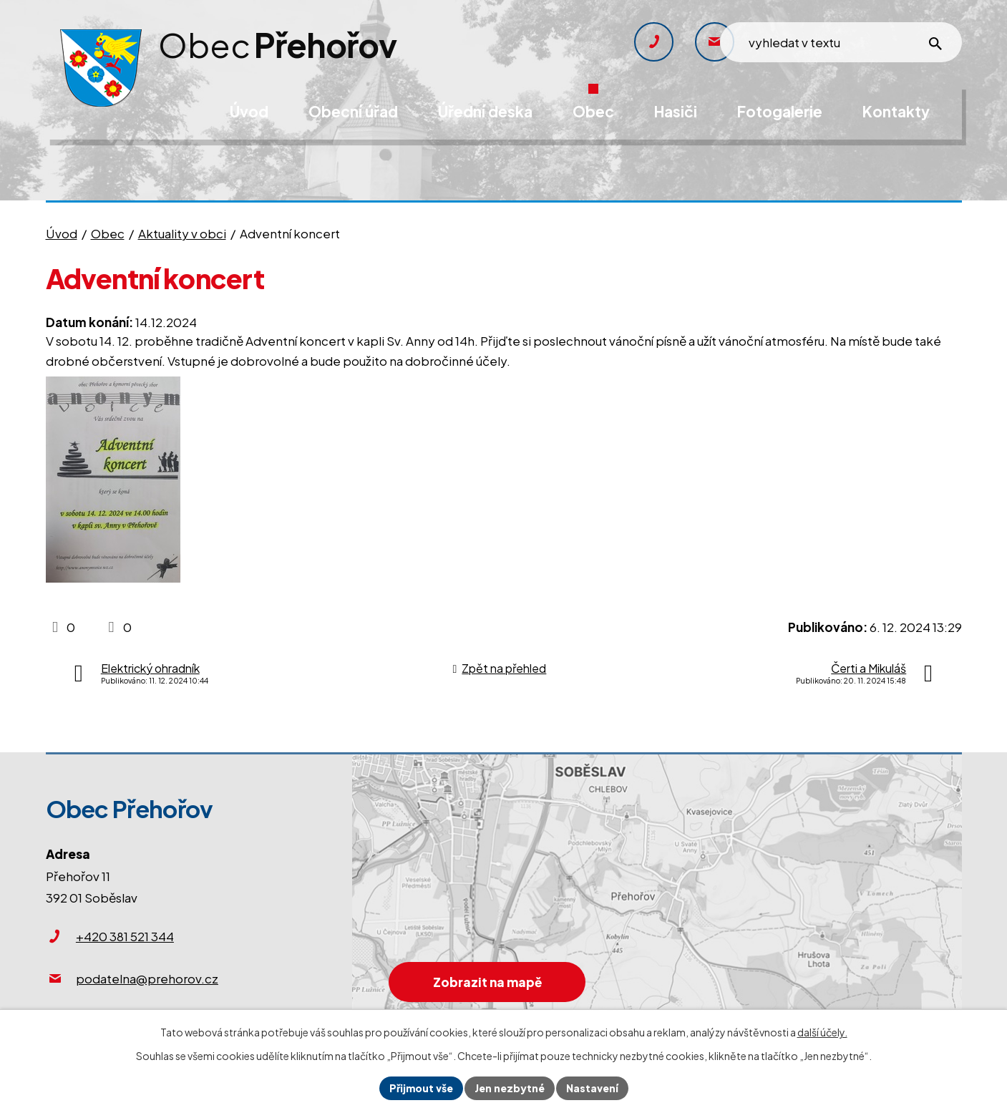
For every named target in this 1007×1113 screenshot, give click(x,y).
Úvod (61, 233)
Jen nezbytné (510, 1088)
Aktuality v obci (182, 233)
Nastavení (592, 1088)
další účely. (822, 1032)
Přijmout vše (421, 1088)
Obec (108, 233)
